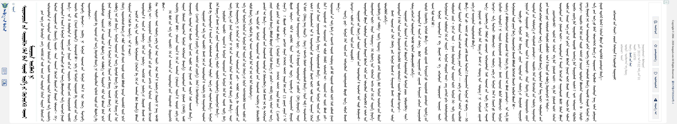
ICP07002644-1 (673, 92)
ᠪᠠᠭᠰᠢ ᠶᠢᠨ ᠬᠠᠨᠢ (630, 59)
